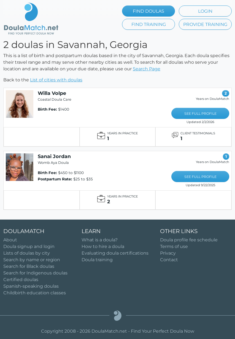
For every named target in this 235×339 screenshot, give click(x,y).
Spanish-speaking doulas (31, 286)
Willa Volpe (52, 93)
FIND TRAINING (148, 24)
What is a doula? (100, 239)
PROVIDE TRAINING (205, 24)
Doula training (97, 259)
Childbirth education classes (34, 292)
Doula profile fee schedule (189, 239)
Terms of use (174, 246)
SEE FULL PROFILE (200, 113)
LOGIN (205, 11)
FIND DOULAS (148, 11)
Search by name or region (31, 259)
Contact (169, 259)
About (10, 239)
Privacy (168, 253)
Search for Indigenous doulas (35, 273)
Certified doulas (20, 279)
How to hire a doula (103, 246)
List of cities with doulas (56, 79)
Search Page (146, 68)
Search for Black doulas (28, 266)
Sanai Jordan (54, 156)
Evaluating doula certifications (115, 253)
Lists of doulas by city (26, 253)
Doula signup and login (29, 246)
